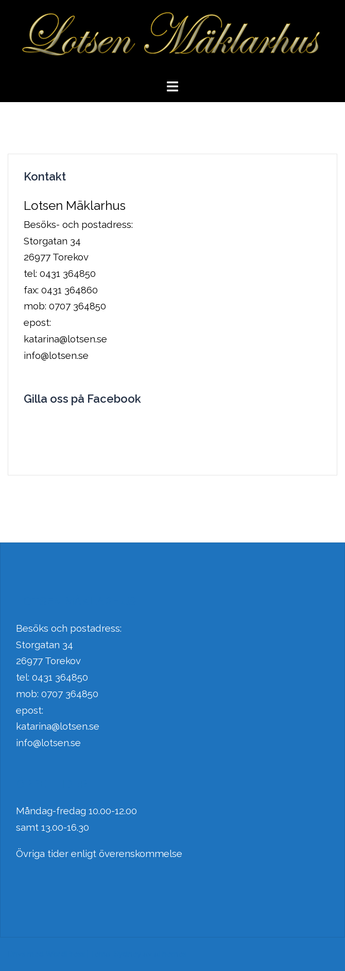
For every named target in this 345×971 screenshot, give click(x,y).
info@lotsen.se (48, 742)
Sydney (127, 954)
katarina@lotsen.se (57, 726)
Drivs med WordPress (46, 954)
